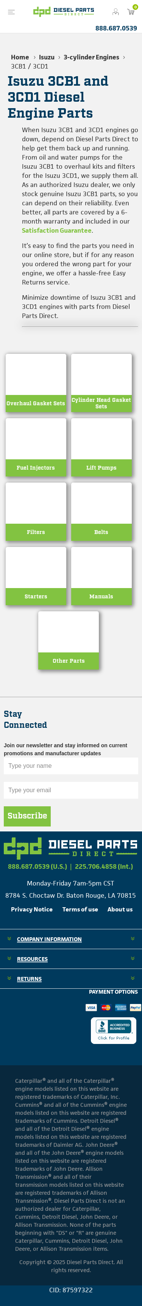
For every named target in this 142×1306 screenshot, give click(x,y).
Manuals (101, 596)
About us (120, 909)
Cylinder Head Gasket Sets (101, 403)
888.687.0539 (116, 28)
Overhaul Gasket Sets (35, 403)
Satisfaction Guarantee (57, 230)
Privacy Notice (32, 909)
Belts (101, 532)
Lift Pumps (101, 468)
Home (20, 57)
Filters (36, 532)
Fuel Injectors (36, 468)
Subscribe (27, 816)
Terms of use (80, 909)
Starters (36, 596)
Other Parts (69, 661)
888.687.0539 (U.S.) (37, 866)
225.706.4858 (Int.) (104, 866)
